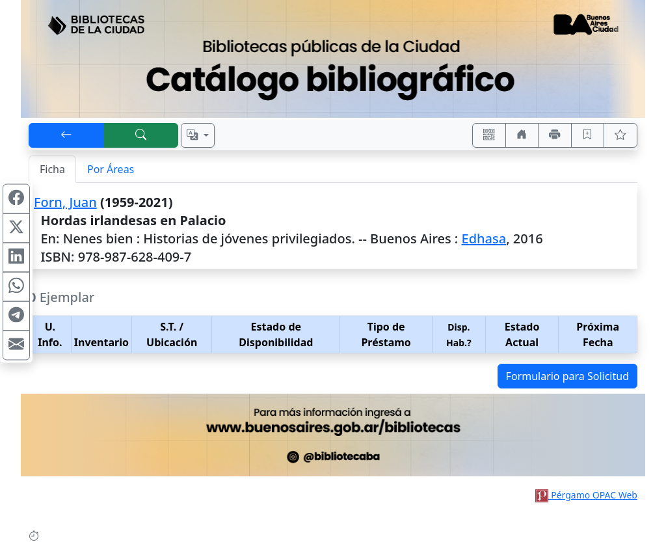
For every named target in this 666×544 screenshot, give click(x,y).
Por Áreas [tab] (110, 169)
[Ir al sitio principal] (333, 59)
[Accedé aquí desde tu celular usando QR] (489, 135)
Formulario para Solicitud (567, 376)
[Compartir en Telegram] (16, 316)
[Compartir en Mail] (16, 345)
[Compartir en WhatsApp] (16, 287)
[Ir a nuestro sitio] (522, 135)
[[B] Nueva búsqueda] (141, 135)
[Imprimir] (555, 135)
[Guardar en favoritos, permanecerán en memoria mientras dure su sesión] (588, 135)
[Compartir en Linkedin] (16, 258)
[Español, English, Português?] (198, 135)
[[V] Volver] (66, 135)
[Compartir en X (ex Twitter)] (16, 228)
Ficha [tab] (52, 169)
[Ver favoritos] (620, 135)
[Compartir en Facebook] (16, 199)
